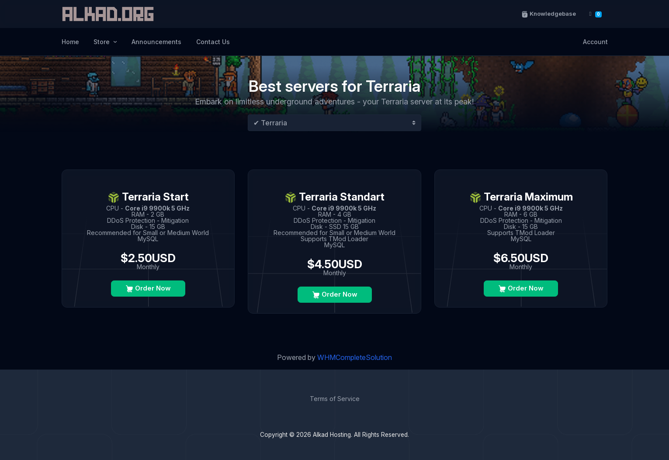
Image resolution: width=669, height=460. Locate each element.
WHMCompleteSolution (354, 357)
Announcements (156, 41)
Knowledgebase (548, 13)
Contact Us (213, 41)
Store (102, 41)
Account (595, 41)
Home (70, 41)
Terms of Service (335, 398)
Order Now (148, 288)
